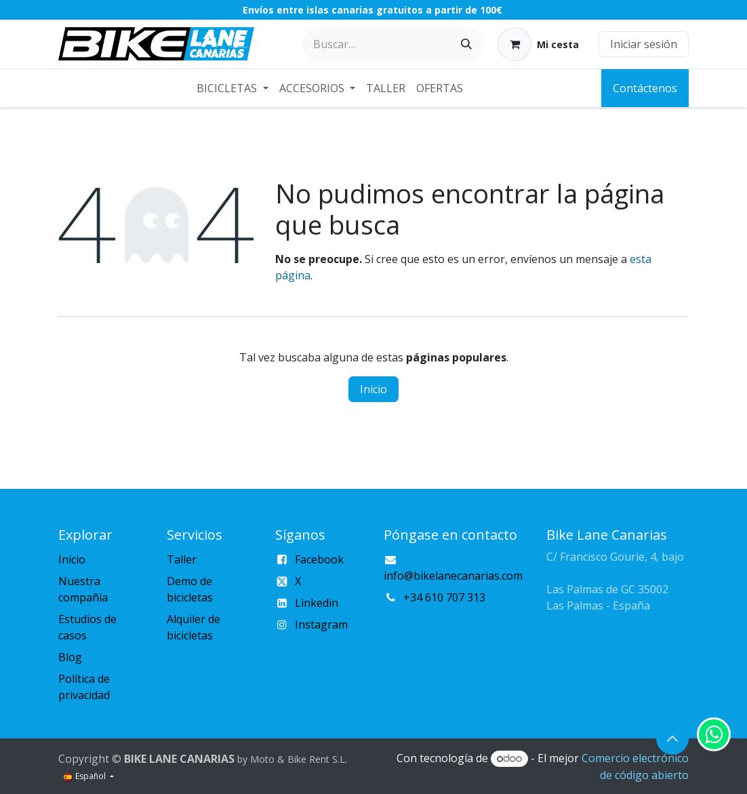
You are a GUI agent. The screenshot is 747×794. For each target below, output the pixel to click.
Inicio (373, 389)
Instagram (321, 624)
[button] (672, 738)
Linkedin (316, 602)
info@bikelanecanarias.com (453, 575)
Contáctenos (645, 88)
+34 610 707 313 (444, 597)
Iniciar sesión (643, 44)
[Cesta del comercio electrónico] (538, 44)
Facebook (319, 559)
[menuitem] (232, 88)
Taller (182, 559)
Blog (70, 657)
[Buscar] (466, 44)
